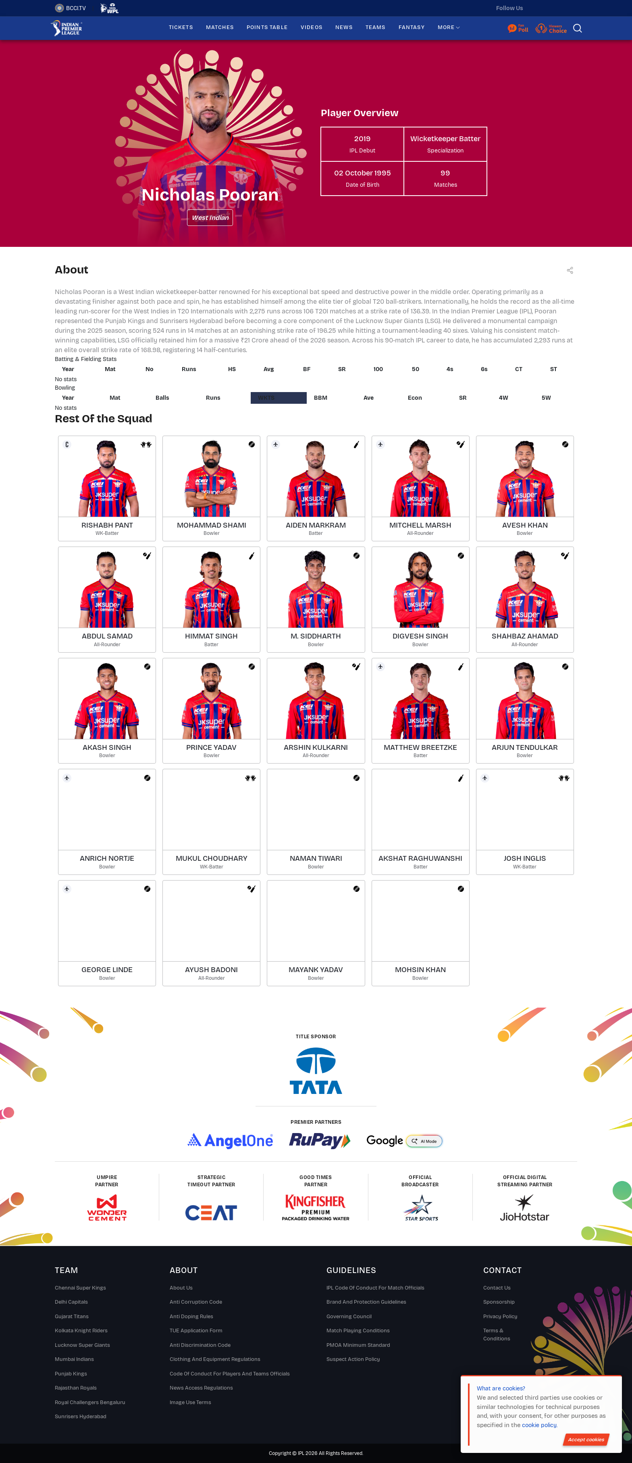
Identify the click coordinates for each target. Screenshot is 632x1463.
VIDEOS (311, 27)
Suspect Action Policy (353, 1359)
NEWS (344, 27)
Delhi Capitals (71, 1302)
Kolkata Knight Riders (81, 1330)
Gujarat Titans (72, 1316)
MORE (446, 27)
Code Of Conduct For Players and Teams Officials (230, 1374)
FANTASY (412, 27)
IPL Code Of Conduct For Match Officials (375, 1288)
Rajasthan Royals (76, 1388)
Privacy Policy (500, 1316)
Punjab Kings (71, 1374)
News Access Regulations (201, 1388)
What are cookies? (501, 1388)
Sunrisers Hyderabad (80, 1416)
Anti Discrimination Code (200, 1345)
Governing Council (349, 1316)
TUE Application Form (196, 1330)
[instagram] (554, 8)
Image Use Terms (190, 1402)
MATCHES (220, 27)
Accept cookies (586, 1439)
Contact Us (497, 1288)
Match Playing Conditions (358, 1330)
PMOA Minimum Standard (358, 1345)
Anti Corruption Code (196, 1302)
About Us (181, 1288)
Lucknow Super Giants (82, 1345)
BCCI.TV (70, 8)
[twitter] (537, 8)
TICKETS (181, 27)
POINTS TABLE (267, 27)
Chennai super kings (80, 1288)
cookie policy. (539, 1425)
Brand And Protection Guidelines (366, 1302)
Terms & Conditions (496, 1334)
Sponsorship (499, 1302)
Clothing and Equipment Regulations (215, 1359)
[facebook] (571, 8)
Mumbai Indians (74, 1359)
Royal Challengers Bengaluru (90, 1402)
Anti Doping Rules (191, 1316)
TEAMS (376, 27)
